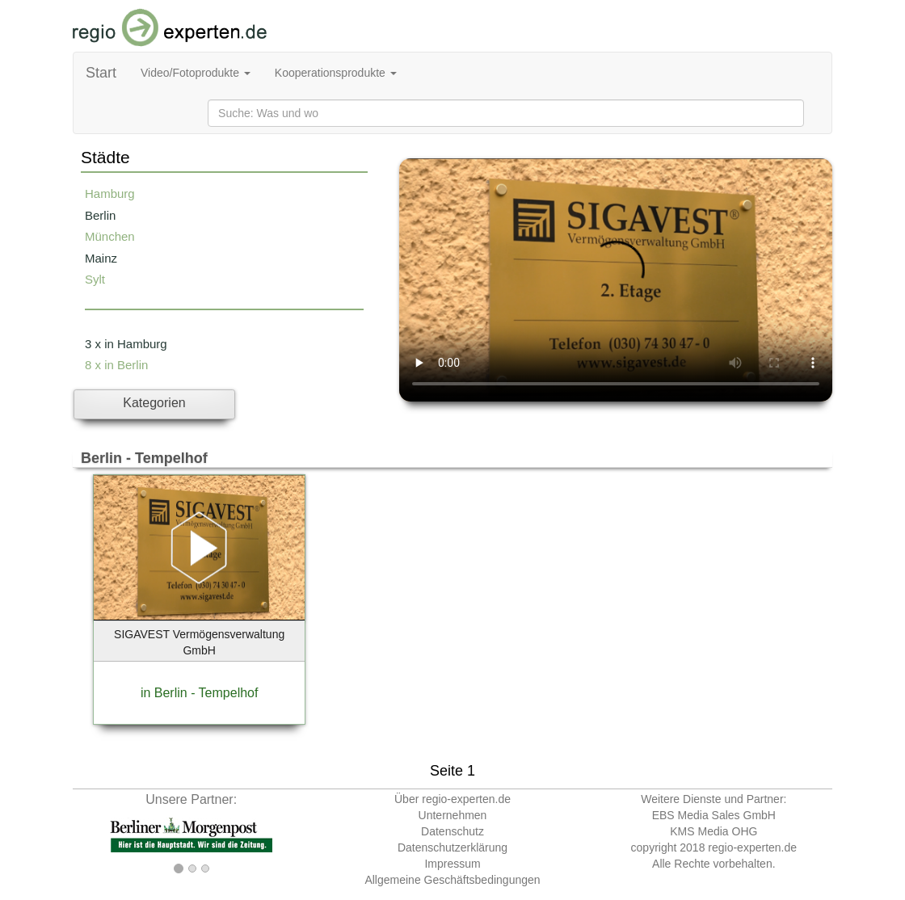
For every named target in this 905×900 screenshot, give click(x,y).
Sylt (95, 279)
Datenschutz (452, 831)
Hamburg (110, 193)
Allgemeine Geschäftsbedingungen (452, 879)
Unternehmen (453, 815)
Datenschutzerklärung (452, 847)
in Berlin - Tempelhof (200, 693)
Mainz (101, 258)
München (110, 236)
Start (101, 73)
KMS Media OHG (713, 831)
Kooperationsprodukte (336, 72)
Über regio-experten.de (452, 799)
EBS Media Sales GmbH (714, 815)
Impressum (452, 863)
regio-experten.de (752, 847)
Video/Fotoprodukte (195, 72)
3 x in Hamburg (126, 344)
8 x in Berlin (116, 365)
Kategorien (154, 403)
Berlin (100, 215)
